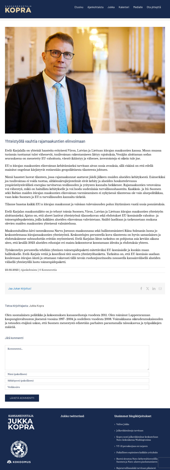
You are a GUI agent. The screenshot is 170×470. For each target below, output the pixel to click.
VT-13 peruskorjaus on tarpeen (132, 446)
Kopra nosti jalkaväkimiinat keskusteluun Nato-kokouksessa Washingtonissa (137, 438)
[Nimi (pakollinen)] (77, 374)
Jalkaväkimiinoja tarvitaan (129, 430)
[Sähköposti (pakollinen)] (77, 380)
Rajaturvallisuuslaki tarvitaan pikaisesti (136, 468)
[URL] (77, 387)
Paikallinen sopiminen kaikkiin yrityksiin (137, 452)
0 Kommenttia (48, 269)
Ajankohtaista (29, 269)
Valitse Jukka (122, 424)
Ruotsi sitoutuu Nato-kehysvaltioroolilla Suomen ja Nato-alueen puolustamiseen (137, 460)
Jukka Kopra (36, 305)
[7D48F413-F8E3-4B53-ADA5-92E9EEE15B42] (85, 80)
